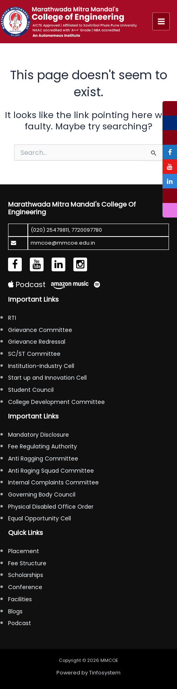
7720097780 (86, 230)
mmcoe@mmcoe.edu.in (63, 243)
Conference (25, 587)
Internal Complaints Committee (53, 482)
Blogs (15, 611)
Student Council (31, 390)
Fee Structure (27, 563)
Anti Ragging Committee (43, 458)
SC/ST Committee (34, 354)
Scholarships (25, 575)
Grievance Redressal (36, 342)
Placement (23, 551)
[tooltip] (169, 108)
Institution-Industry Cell (41, 366)
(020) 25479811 (50, 230)
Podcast (27, 284)
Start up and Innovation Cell (47, 378)
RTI (12, 318)
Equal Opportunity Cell (39, 518)
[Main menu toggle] (161, 21)
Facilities (20, 599)
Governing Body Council (41, 494)
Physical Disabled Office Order (51, 507)
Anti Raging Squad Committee (51, 471)
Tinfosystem (105, 672)
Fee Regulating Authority (42, 446)
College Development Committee (56, 402)
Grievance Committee (40, 330)
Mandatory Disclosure (38, 435)
